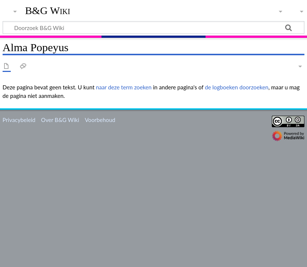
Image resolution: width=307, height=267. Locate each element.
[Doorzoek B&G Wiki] (153, 27)
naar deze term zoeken (123, 87)
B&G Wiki (47, 11)
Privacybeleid (19, 119)
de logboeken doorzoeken (236, 87)
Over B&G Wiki (60, 119)
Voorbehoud (100, 119)
